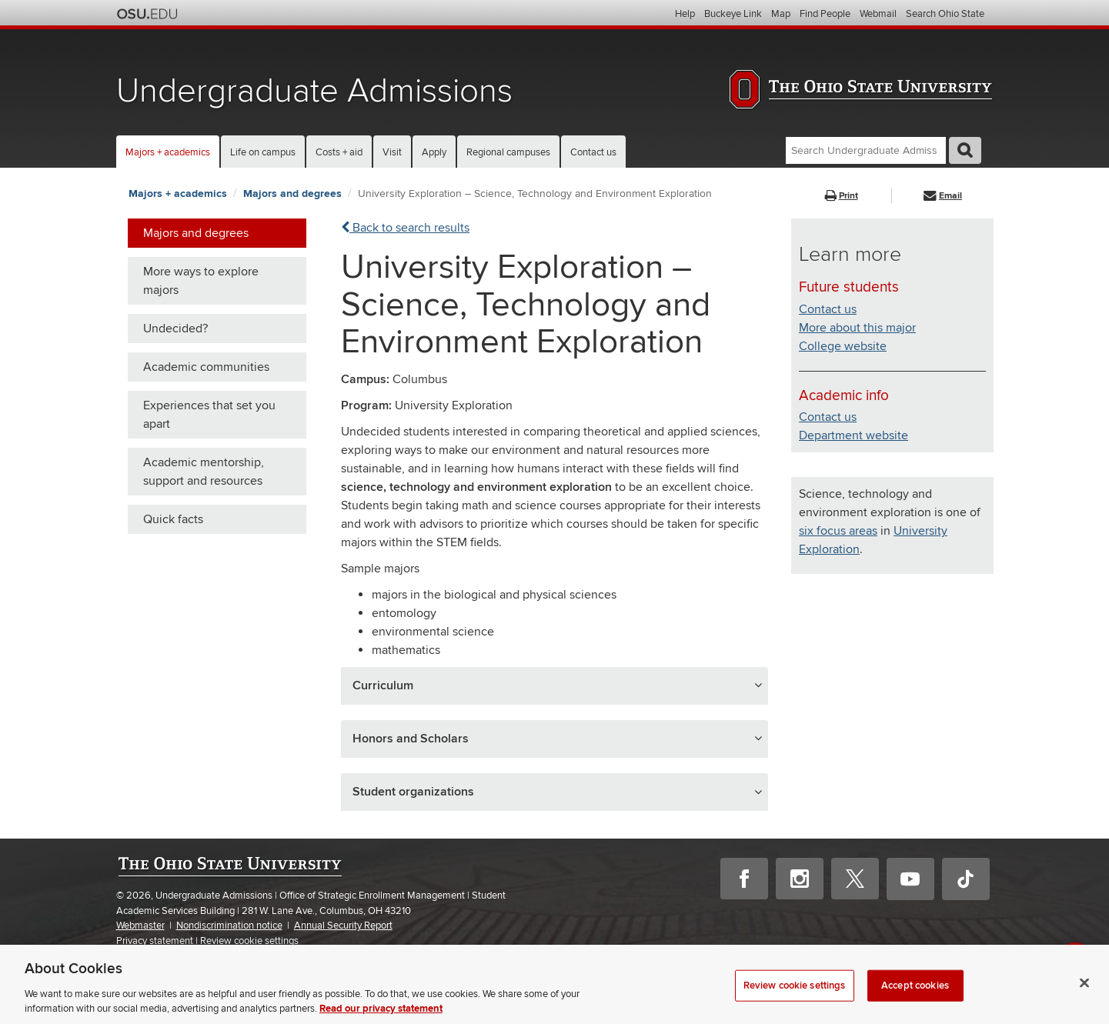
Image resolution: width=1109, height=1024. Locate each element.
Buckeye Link (733, 14)
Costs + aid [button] (339, 152)
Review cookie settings (249, 941)
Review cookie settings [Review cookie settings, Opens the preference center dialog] (794, 998)
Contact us (593, 152)
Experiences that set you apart (209, 415)
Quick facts (173, 519)
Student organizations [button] (413, 791)
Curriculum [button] (382, 685)
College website (843, 346)
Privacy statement (154, 941)
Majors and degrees (292, 193)
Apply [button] (434, 152)
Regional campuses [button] (508, 152)
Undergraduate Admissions (314, 91)
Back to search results (405, 227)
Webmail (878, 14)
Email (943, 195)
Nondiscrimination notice (229, 925)
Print (841, 195)
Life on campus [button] (263, 152)
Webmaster (140, 925)
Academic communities (206, 367)
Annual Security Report (343, 925)
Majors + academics (178, 193)
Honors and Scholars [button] (410, 738)
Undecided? (175, 328)
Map (780, 14)
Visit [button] (392, 152)
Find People (825, 14)
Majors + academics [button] (167, 152)
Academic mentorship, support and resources (203, 472)
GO (965, 150)
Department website (853, 435)
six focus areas (838, 531)
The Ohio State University (147, 14)
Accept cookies (915, 998)
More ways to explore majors (201, 281)
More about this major (857, 327)
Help (685, 14)
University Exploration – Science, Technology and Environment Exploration (535, 193)
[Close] (1084, 996)
